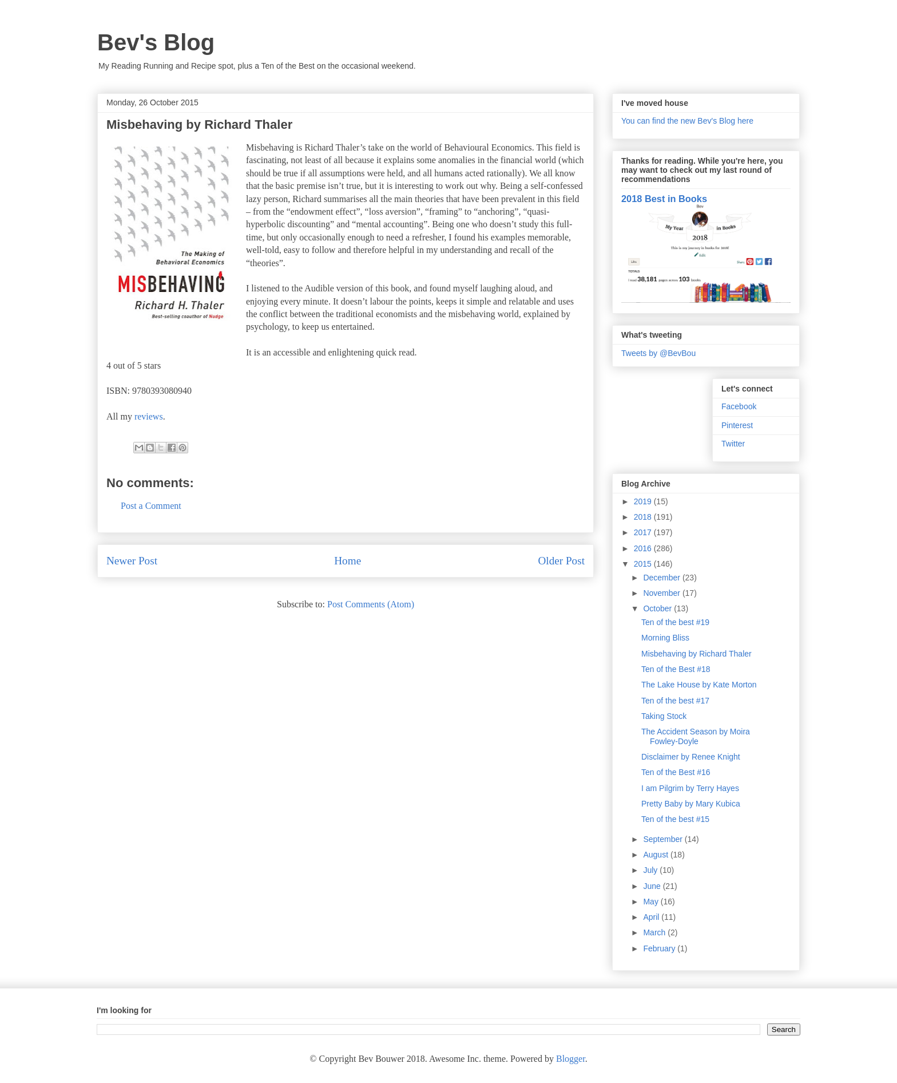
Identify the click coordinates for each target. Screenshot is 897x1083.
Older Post (561, 561)
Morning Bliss (665, 637)
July (651, 870)
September (663, 839)
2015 (644, 563)
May (651, 901)
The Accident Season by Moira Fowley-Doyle (695, 736)
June (652, 886)
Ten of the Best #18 (676, 669)
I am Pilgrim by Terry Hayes (690, 788)
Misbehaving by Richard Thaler (696, 653)
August (656, 854)
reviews (148, 416)
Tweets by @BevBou (658, 353)
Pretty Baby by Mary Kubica (690, 803)
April (652, 917)
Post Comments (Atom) (370, 604)
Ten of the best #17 (675, 700)
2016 (644, 548)
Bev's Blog (156, 42)
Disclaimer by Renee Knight (690, 756)
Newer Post (131, 561)
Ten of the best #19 (675, 622)
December (662, 577)
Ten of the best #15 (675, 819)
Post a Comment (151, 506)
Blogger (570, 1059)
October (658, 608)
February (660, 948)
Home (347, 561)
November (662, 593)
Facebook (738, 406)
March (655, 932)
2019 (644, 501)
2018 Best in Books (664, 198)
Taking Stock (663, 716)
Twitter (733, 443)
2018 (644, 516)
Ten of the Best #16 (676, 772)
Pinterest (737, 425)
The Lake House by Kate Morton (699, 684)
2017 (644, 532)
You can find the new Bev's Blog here (687, 120)
